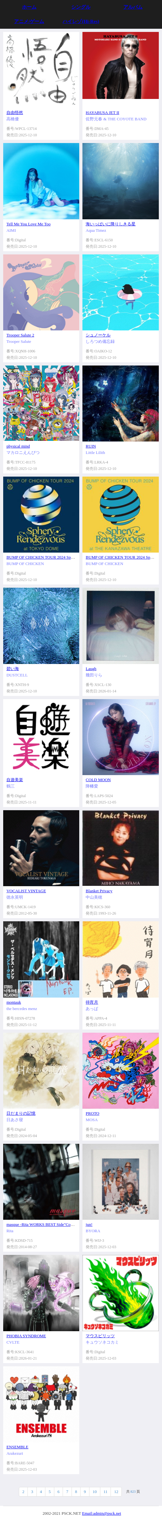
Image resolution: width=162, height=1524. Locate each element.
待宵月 (92, 1002)
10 (95, 1491)
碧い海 (12, 668)
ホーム (29, 7)
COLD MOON (98, 779)
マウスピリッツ (100, 1335)
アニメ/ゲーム (29, 21)
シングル (80, 7)
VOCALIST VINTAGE (26, 890)
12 (116, 1491)
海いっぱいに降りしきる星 (110, 224)
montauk (13, 1002)
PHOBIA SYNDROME (26, 1335)
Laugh (91, 668)
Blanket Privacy (99, 890)
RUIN (91, 446)
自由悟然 (14, 112)
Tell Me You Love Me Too (28, 224)
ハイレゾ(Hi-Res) (81, 21)
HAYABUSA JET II (102, 112)
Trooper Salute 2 (20, 335)
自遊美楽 (14, 779)
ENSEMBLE (17, 1447)
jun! (89, 1224)
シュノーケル (98, 335)
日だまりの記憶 (20, 1113)
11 (106, 1491)
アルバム (133, 7)
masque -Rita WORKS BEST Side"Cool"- (41, 1224)
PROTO (92, 1113)
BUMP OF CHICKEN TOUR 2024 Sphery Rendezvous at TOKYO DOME (69, 557)
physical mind (18, 446)
